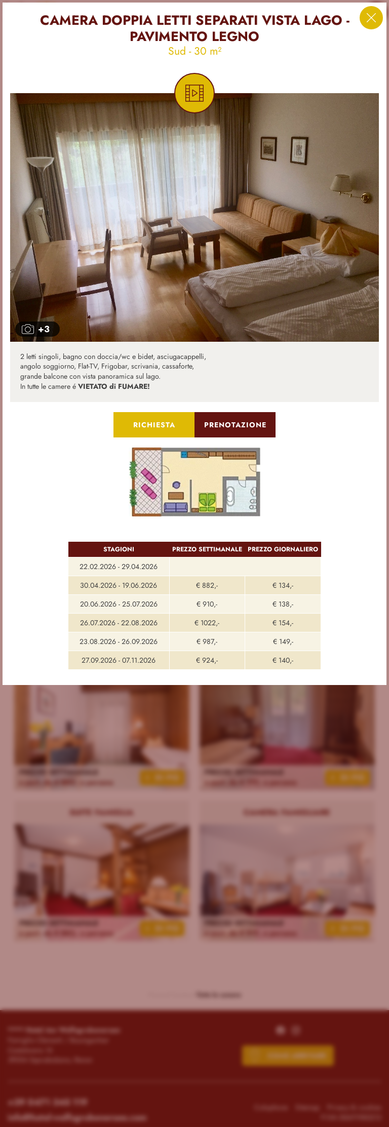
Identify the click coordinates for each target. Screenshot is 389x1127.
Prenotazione (235, 425)
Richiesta (154, 425)
